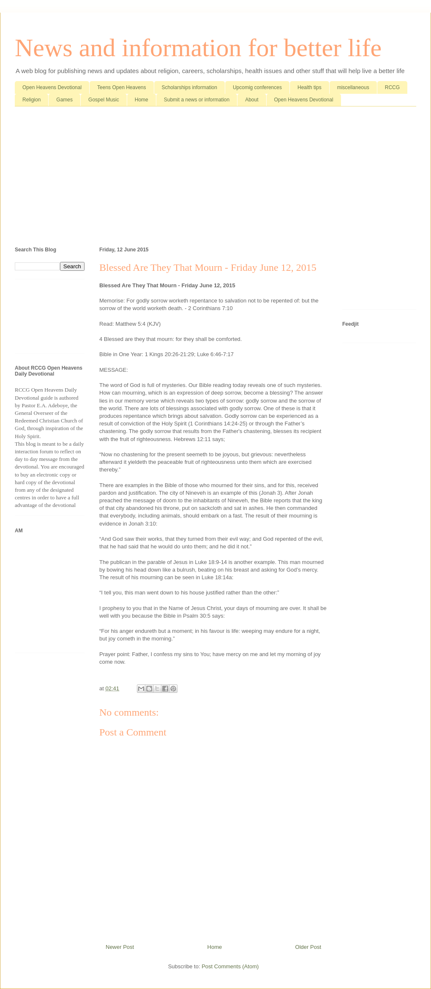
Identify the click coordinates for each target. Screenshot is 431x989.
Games (64, 100)
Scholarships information (189, 87)
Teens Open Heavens (121, 87)
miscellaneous (353, 87)
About (251, 100)
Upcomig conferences (257, 87)
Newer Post (120, 947)
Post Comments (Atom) (230, 966)
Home (141, 100)
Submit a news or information (196, 100)
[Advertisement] (215, 178)
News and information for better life (198, 48)
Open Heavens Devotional (52, 87)
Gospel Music (103, 100)
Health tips (309, 87)
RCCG (392, 87)
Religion (31, 100)
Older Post (308, 947)
